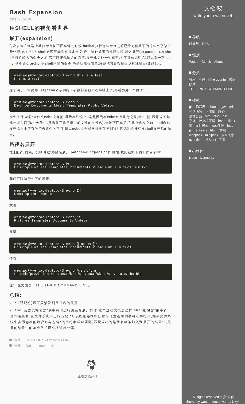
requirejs (200, 130)
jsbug (193, 157)
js (190, 130)
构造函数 (195, 111)
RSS (205, 44)
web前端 (218, 125)
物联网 (201, 107)
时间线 (194, 44)
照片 (192, 84)
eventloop (196, 140)
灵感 (202, 79)
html (213, 130)
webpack (195, 135)
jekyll (235, 402)
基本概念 (227, 135)
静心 (221, 111)
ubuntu (214, 107)
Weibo (193, 61)
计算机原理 (207, 121)
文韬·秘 (213, 8)
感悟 (232, 79)
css (225, 116)
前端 (222, 130)
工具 (222, 140)
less (230, 125)
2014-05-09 (20, 19)
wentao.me (209, 402)
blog (217, 116)
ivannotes (207, 157)
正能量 (210, 111)
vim (207, 116)
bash (29, 345)
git (191, 107)
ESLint (211, 140)
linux (42, 345)
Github (206, 61)
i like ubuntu (217, 79)
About (218, 61)
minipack (211, 135)
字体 (192, 121)
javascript (228, 107)
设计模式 (202, 125)
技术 (192, 79)
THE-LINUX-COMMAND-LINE (48, 340)
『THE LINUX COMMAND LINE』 (62, 285)
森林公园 (195, 116)
